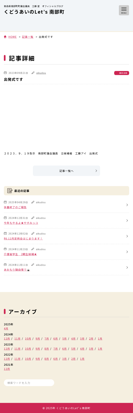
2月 (91, 338)
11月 (17, 338)
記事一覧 (27, 36)
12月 (7, 338)
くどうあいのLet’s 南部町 (34, 10)
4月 (6, 328)
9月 (38, 338)
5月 (64, 338)
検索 (49, 382)
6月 (55, 338)
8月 (47, 348)
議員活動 (123, 73)
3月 (82, 338)
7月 (47, 338)
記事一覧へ (66, 171)
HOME (12, 36)
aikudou (41, 73)
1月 (100, 338)
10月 (28, 338)
